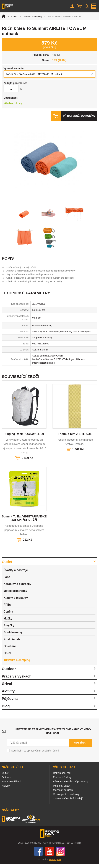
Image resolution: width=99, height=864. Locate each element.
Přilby (7, 604)
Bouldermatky (13, 632)
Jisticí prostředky (15, 590)
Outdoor (9, 669)
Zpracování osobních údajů (68, 798)
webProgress (55, 859)
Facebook (38, 851)
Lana (7, 576)
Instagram (60, 851)
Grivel (7, 684)
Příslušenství (12, 639)
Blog (6, 706)
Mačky (8, 618)
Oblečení (10, 646)
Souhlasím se (35, 750)
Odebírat (80, 742)
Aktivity (8, 691)
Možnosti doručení (63, 790)
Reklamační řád (62, 773)
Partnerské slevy (62, 777)
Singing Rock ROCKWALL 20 (24, 433)
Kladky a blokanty (16, 597)
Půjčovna (10, 699)
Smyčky (9, 625)
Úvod (3, 16)
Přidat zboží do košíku (79, 115)
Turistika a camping (32, 16)
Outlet (14, 16)
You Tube (49, 851)
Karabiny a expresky (17, 583)
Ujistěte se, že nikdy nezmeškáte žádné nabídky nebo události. (53, 731)
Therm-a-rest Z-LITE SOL (75, 433)
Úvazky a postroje (16, 570)
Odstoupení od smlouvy (66, 794)
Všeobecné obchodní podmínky (70, 781)
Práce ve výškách (17, 676)
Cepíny (8, 611)
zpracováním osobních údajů (43, 750)
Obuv (7, 653)
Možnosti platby (61, 785)
